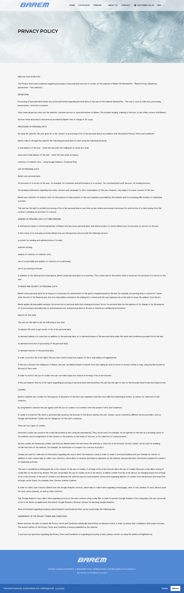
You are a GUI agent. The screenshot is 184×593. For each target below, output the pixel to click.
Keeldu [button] (165, 588)
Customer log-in (145, 5)
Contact (125, 5)
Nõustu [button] (175, 588)
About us (113, 5)
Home (72, 5)
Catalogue (84, 5)
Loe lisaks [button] (59, 588)
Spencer (97, 5)
